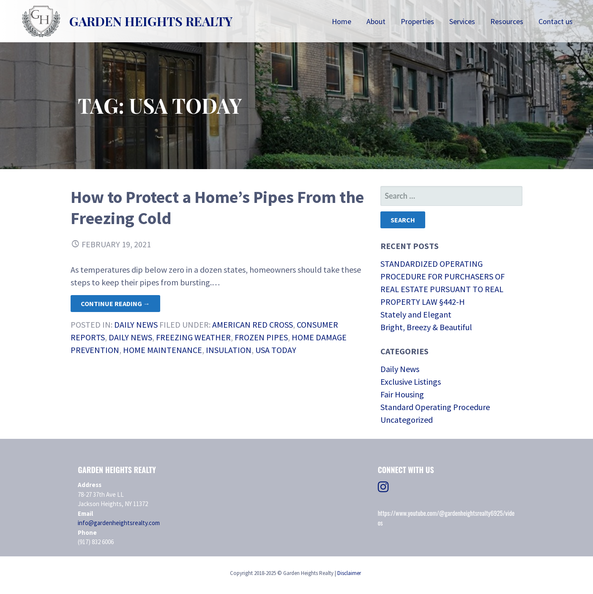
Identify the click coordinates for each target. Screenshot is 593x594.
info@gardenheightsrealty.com (119, 523)
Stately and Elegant (415, 314)
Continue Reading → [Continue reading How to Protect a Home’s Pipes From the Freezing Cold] (115, 303)
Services (462, 21)
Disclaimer (349, 573)
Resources (506, 21)
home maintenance (162, 350)
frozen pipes (261, 337)
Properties (417, 21)
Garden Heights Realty (150, 21)
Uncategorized (406, 419)
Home (341, 21)
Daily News (136, 324)
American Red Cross (252, 324)
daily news (130, 337)
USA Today (275, 350)
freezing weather (193, 337)
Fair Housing (402, 394)
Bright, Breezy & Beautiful (426, 327)
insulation (228, 350)
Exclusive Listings (410, 381)
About (375, 21)
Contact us (555, 21)
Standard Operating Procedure (435, 407)
